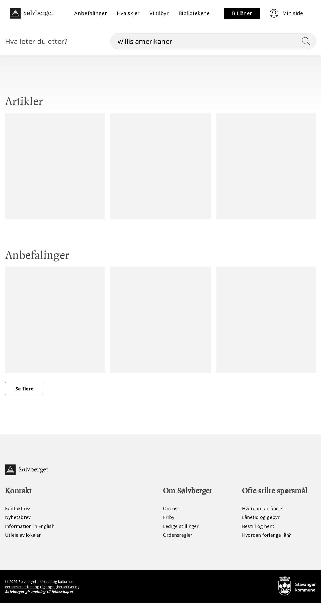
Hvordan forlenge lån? (269, 541)
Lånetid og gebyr (262, 523)
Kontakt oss (19, 514)
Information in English (32, 532)
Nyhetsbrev (19, 523)
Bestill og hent (259, 532)
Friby (169, 523)
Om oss (172, 514)
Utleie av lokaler (24, 541)
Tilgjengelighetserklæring (62, 593)
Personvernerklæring (22, 593)
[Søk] (213, 41)
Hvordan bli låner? (264, 514)
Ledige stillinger (182, 532)
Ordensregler (179, 541)
